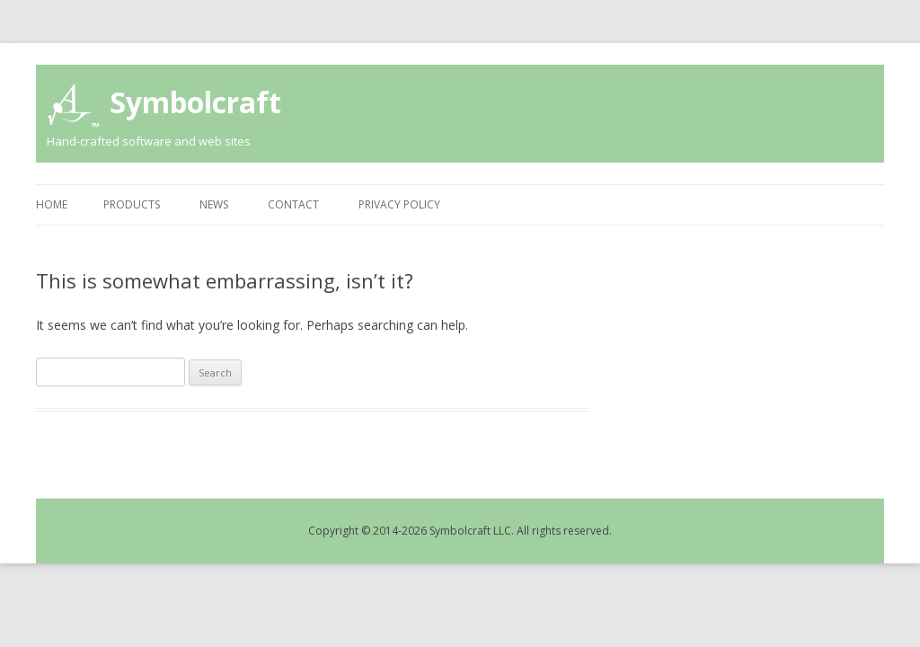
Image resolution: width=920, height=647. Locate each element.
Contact (293, 204)
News (213, 204)
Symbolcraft (195, 102)
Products (131, 204)
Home (51, 204)
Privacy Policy (399, 204)
